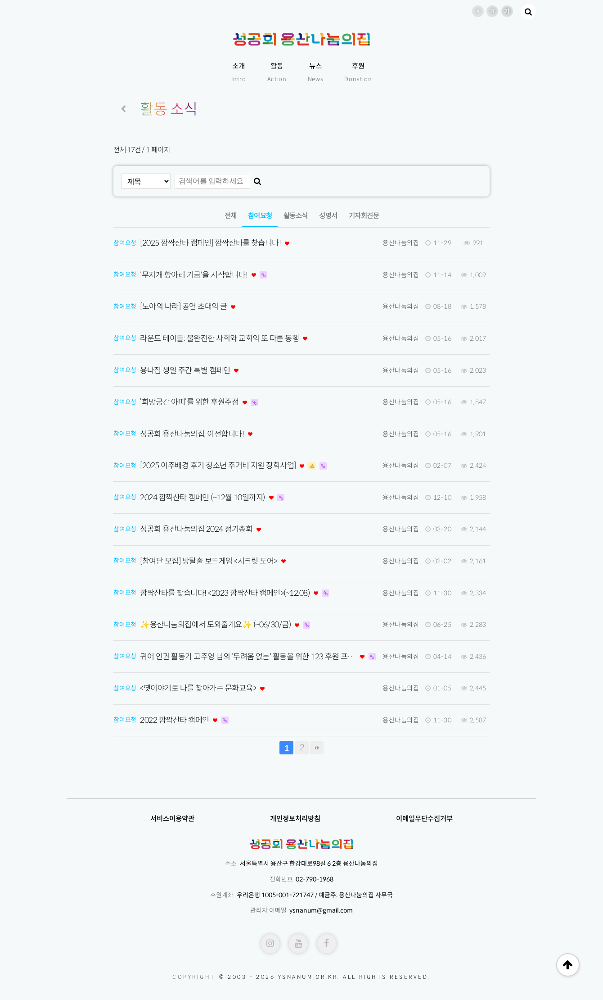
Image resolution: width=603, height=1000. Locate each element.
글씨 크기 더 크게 (507, 11)
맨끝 (317, 747)
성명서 (328, 215)
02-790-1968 (314, 879)
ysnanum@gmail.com (321, 910)
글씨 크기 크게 (492, 11)
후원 (358, 73)
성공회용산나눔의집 (301, 39)
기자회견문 (364, 215)
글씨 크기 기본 (478, 11)
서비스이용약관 (172, 818)
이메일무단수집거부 (424, 818)
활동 (277, 73)
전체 (231, 215)
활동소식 (296, 215)
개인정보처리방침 (295, 818)
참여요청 (257, 212)
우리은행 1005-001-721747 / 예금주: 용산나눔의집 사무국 (315, 895)
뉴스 (316, 73)
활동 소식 (168, 109)
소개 (238, 73)
